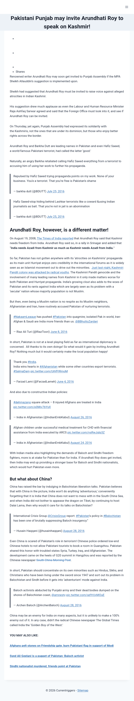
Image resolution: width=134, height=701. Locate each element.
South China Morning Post (53, 560)
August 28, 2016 (74, 531)
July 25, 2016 (55, 191)
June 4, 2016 (65, 381)
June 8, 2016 (58, 331)
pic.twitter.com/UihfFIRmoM (49, 371)
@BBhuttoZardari (86, 321)
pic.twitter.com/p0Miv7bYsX (32, 407)
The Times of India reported (55, 238)
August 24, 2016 (81, 442)
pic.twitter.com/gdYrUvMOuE (85, 595)
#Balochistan (112, 516)
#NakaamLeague (24, 316)
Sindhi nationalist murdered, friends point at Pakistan (45, 666)
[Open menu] (126, 7)
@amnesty (58, 595)
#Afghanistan (49, 366)
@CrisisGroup (57, 516)
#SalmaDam (21, 371)
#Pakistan (59, 316)
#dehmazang (22, 402)
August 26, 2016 (81, 417)
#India (32, 362)
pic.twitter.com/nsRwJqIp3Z (86, 432)
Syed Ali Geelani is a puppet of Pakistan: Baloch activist (47, 656)
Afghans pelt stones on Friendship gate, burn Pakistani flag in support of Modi (62, 645)
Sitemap (82, 690)
